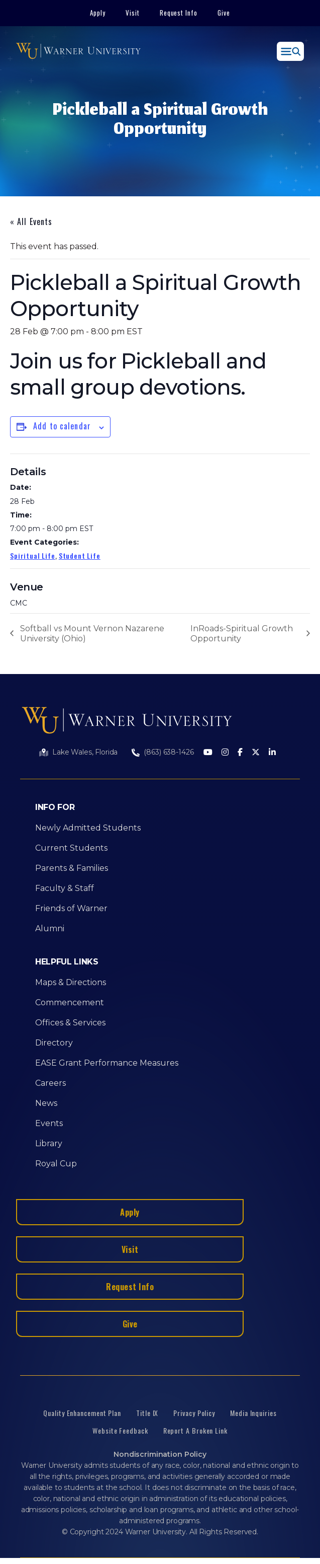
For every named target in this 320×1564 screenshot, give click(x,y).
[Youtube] (207, 753)
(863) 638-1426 (168, 752)
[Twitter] (256, 753)
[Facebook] (240, 753)
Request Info (179, 13)
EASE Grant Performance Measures (106, 1063)
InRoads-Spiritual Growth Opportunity (241, 633)
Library (48, 1143)
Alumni (49, 928)
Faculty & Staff (64, 888)
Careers (50, 1083)
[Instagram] (225, 753)
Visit (133, 13)
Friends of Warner (71, 908)
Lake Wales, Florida (85, 752)
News (46, 1103)
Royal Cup (56, 1163)
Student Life (79, 555)
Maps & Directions (70, 982)
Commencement (69, 1002)
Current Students (71, 848)
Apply (97, 13)
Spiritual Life (32, 555)
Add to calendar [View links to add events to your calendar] (62, 426)
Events (49, 1123)
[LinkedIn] (272, 753)
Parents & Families (71, 868)
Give (224, 13)
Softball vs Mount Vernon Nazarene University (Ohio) (92, 633)
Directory (54, 1043)
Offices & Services (70, 1022)
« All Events (31, 221)
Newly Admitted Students (88, 828)
